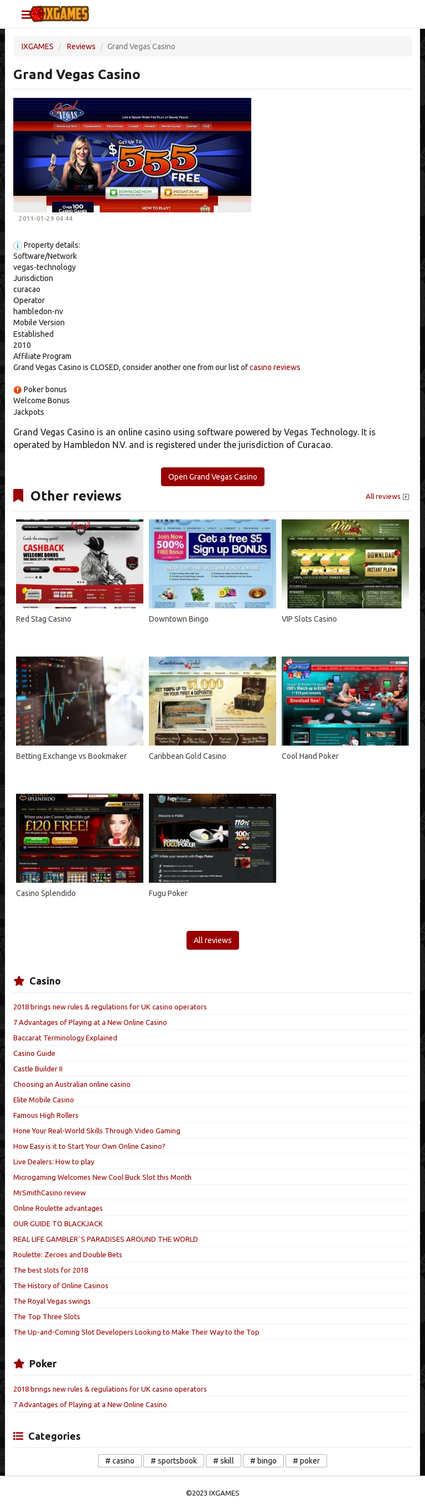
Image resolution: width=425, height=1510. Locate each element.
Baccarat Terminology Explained (65, 1038)
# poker (306, 1460)
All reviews (388, 497)
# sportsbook (174, 1460)
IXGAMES (38, 46)
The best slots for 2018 (50, 1270)
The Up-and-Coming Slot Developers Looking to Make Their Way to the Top (136, 1332)
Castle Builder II (38, 1068)
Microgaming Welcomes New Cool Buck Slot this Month (102, 1177)
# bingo (263, 1460)
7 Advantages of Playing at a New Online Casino (90, 1022)
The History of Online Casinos (60, 1285)
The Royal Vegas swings (52, 1301)
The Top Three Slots (46, 1316)
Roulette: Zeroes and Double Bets (67, 1254)
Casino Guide (34, 1053)
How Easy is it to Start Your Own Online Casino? (89, 1146)
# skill (223, 1460)
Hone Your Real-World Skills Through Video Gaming (96, 1130)
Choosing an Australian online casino (72, 1084)
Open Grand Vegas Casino (212, 476)
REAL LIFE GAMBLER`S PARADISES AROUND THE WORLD (105, 1239)
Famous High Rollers (46, 1115)
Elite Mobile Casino (43, 1099)
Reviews (81, 46)
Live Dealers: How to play (53, 1161)
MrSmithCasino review (49, 1192)
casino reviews (275, 367)
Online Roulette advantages (58, 1208)
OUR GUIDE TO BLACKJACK (58, 1223)
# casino (119, 1460)
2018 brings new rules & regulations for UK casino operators (110, 1007)
